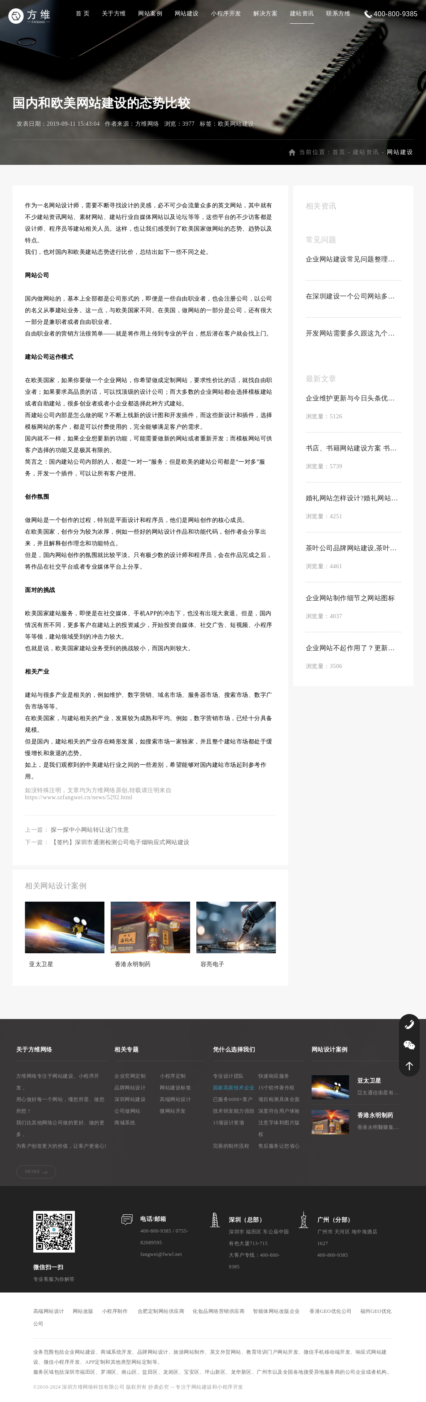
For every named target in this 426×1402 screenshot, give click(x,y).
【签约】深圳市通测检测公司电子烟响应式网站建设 (120, 844)
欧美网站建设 (236, 125)
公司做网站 (127, 1113)
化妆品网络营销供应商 (219, 1313)
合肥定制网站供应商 (161, 1313)
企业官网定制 (130, 1078)
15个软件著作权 (276, 1089)
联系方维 (338, 13)
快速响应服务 (274, 1078)
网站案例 (150, 13)
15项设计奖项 (229, 1124)
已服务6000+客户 (233, 1101)
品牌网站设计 (130, 1089)
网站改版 (83, 1313)
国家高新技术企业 (234, 1089)
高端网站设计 (175, 1101)
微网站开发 (173, 1113)
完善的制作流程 (231, 1148)
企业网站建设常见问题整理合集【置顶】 (353, 260)
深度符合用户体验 (279, 1113)
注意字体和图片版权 (279, 1130)
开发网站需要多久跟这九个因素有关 (353, 334)
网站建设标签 (175, 1089)
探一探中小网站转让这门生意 (90, 831)
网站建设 (187, 13)
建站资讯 (302, 13)
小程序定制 (173, 1078)
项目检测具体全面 (279, 1101)
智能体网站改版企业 (276, 1313)
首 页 (82, 13)
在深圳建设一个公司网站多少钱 (353, 297)
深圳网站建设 (130, 1101)
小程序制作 (115, 1313)
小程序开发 (226, 13)
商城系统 (124, 1124)
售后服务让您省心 (279, 1148)
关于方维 (114, 13)
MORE (32, 1173)
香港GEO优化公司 (331, 1313)
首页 (339, 154)
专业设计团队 (228, 1078)
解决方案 (265, 13)
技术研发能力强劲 (234, 1113)
